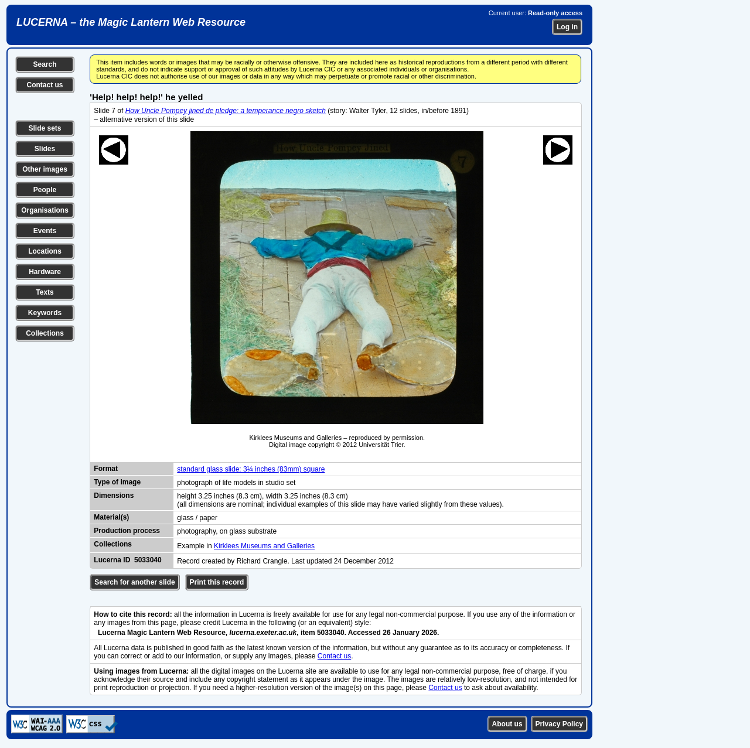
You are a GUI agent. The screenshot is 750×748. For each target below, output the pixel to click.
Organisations (45, 210)
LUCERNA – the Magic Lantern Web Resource (131, 22)
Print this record (217, 582)
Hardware (45, 272)
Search (44, 64)
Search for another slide (134, 582)
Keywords (45, 313)
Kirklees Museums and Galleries (264, 546)
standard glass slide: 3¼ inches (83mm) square (251, 469)
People (44, 190)
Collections (45, 333)
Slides (45, 149)
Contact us (44, 85)
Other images (44, 169)
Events (44, 231)
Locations (45, 251)
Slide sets (44, 128)
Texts (44, 292)
